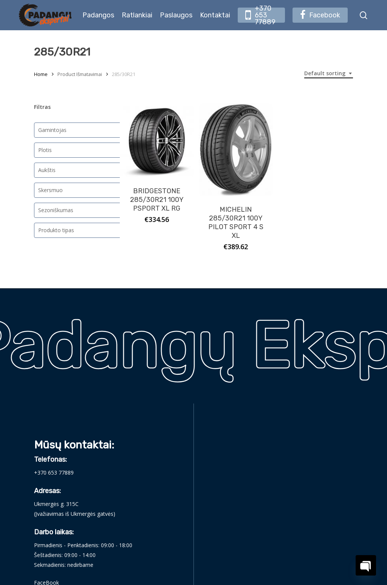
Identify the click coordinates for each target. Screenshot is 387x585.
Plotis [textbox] (45, 150)
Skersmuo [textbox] (50, 190)
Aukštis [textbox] (47, 170)
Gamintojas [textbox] (52, 129)
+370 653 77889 (54, 472)
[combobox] (328, 74)
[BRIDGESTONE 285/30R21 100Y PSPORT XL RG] (157, 140)
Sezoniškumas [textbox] (55, 210)
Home (41, 74)
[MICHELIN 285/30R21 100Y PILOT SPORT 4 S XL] (236, 149)
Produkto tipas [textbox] (56, 230)
